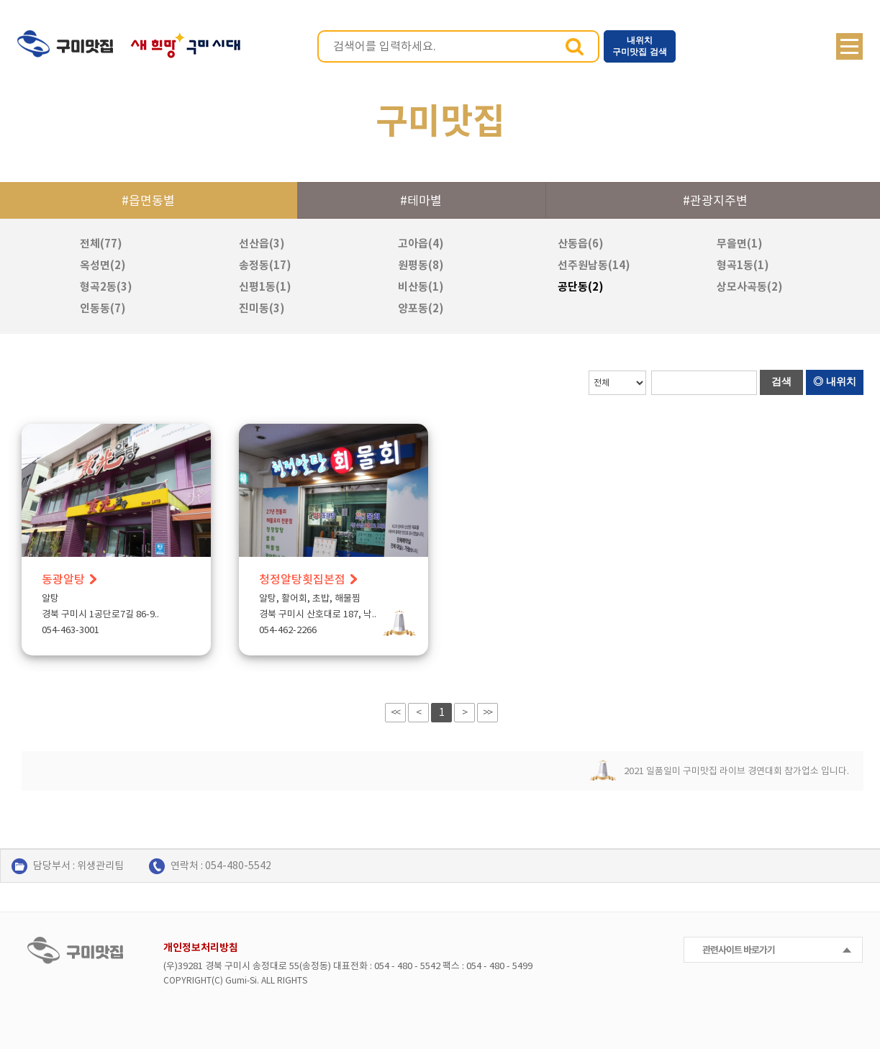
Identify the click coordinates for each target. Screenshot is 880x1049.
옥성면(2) (103, 265)
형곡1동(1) (743, 265)
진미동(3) (262, 308)
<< (395, 712)
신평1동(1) (265, 287)
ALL (268, 980)
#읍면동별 (148, 201)
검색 (574, 46)
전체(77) (101, 243)
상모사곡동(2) (750, 287)
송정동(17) (265, 265)
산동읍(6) (581, 243)
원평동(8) (421, 265)
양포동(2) (421, 308)
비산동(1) (421, 287)
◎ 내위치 (834, 381)
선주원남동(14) (594, 265)
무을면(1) (740, 243)
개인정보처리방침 (200, 947)
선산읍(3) (262, 243)
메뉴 (849, 46)
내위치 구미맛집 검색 (639, 46)
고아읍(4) (421, 243)
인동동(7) (103, 308)
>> (487, 712)
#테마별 (421, 201)
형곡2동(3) (106, 287)
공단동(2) (581, 287)
